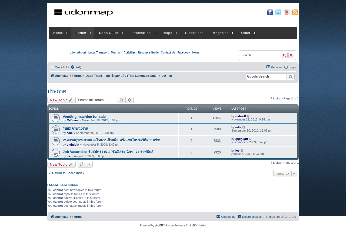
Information (141, 33)
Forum (80, 33)
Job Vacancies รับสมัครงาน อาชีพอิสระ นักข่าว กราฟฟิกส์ (108, 152)
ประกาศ (56, 91)
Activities (129, 52)
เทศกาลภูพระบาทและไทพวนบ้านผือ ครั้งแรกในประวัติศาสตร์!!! (111, 140)
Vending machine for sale (84, 117)
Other (246, 33)
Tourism (116, 52)
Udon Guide (109, 33)
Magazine (220, 33)
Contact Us (168, 52)
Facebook (183, 52)
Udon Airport (77, 52)
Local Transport (98, 52)
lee (69, 156)
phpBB (159, 225)
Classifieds (194, 33)
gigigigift (73, 144)
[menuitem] (76, 67)
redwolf (240, 116)
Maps (168, 33)
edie (70, 133)
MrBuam (73, 120)
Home (58, 33)
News (195, 52)
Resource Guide (148, 52)
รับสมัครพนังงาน (75, 128)
